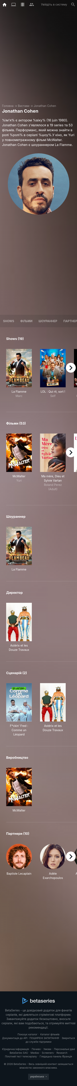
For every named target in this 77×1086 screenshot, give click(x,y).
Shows (8, 321)
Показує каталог (28, 1034)
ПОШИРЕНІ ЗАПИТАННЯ (44, 1038)
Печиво (36, 1049)
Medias (35, 1052)
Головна (8, 106)
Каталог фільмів (50, 1034)
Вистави (23, 106)
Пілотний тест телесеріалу (21, 1056)
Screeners (48, 1052)
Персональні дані (64, 1049)
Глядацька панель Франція (56, 1056)
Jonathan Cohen (45, 106)
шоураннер (48, 321)
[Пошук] (73, 4)
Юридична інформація (15, 1049)
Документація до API (14, 1038)
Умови (47, 1049)
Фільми (26, 321)
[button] (19, 862)
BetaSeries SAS (19, 1052)
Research (61, 1052)
